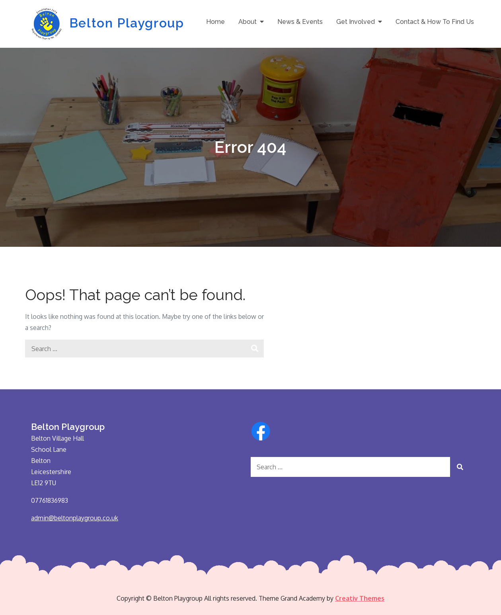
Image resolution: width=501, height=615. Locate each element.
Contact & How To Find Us (435, 21)
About (247, 21)
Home (215, 21)
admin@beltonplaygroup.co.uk (74, 518)
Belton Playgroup (126, 23)
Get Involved (355, 21)
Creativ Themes (359, 598)
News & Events (300, 21)
